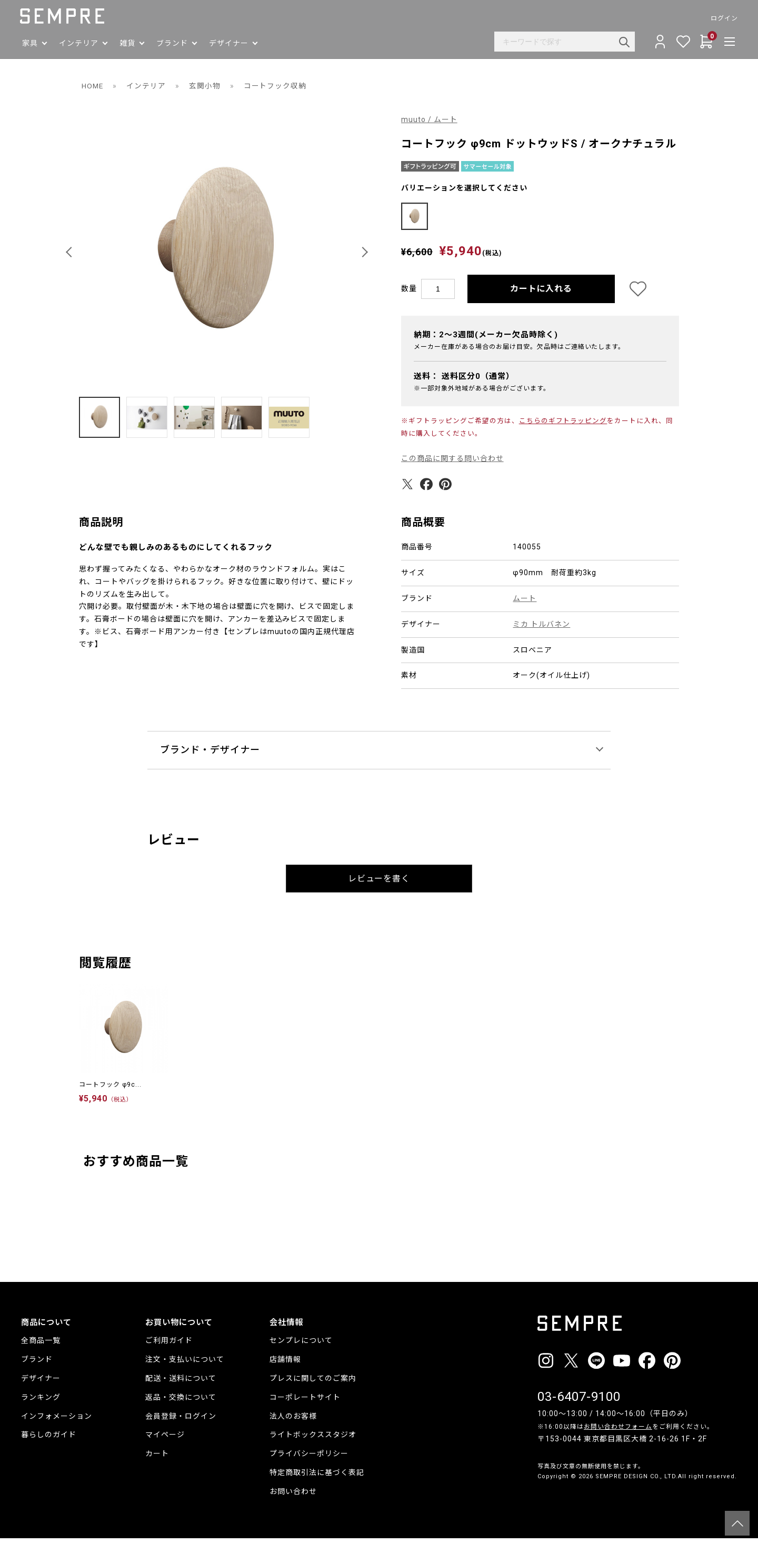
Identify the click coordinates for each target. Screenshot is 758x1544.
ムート (524, 604)
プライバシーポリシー (309, 1459)
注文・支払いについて (184, 1365)
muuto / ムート (429, 119)
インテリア (147, 86)
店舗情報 (285, 1365)
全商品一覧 (41, 1346)
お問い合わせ (293, 1497)
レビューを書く (379, 884)
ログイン (723, 18)
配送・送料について (180, 1384)
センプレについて (301, 1346)
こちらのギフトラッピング (563, 427)
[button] (70, 252)
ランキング (41, 1403)
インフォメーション (56, 1422)
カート (157, 1459)
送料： (464, 382)
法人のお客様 (293, 1422)
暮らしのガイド (48, 1440)
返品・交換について (180, 1403)
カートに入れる (541, 294)
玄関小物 (206, 86)
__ (540, 1501)
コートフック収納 (276, 86)
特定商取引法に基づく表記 (317, 1478)
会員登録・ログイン (180, 1422)
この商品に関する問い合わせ (452, 464)
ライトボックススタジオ (313, 1440)
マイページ (165, 1440)
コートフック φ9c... (110, 1090)
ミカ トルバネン (541, 630)
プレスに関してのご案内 (313, 1384)
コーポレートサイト (305, 1403)
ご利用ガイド (169, 1346)
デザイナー (41, 1384)
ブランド (37, 1365)
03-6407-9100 (579, 1402)
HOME (93, 86)
